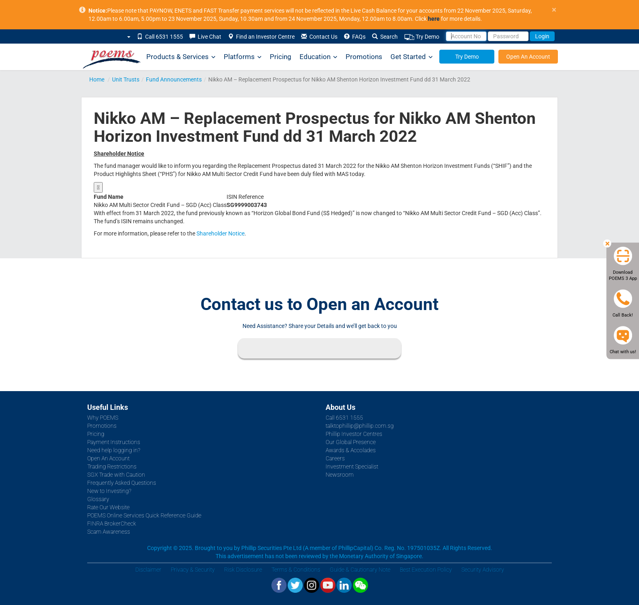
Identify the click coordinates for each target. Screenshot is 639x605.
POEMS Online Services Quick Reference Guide (144, 515)
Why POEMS (102, 417)
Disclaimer (148, 569)
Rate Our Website (108, 507)
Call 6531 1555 (160, 36)
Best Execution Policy (426, 569)
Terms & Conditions (295, 569)
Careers (335, 458)
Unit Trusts (125, 79)
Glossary (98, 499)
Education (318, 57)
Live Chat (205, 36)
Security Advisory (482, 569)
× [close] (554, 10)
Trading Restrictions (112, 466)
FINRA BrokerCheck (111, 523)
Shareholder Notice (220, 233)
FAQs (355, 36)
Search (385, 36)
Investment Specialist (352, 466)
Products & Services (181, 57)
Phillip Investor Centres (354, 434)
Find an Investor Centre (261, 36)
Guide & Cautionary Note (360, 569)
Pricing (280, 57)
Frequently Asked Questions (121, 483)
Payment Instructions (113, 442)
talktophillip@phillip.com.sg (360, 425)
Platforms (243, 57)
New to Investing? (109, 491)
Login (542, 36)
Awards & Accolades (351, 450)
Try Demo (421, 36)
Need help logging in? (113, 450)
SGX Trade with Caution (116, 474)
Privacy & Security (193, 569)
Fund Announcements (174, 79)
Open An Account (528, 56)
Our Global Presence (351, 442)
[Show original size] (98, 187)
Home (96, 79)
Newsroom (340, 474)
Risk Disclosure (243, 569)
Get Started (411, 57)
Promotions (364, 57)
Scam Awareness (108, 531)
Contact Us (319, 36)
